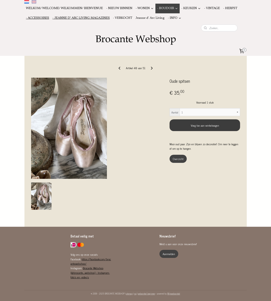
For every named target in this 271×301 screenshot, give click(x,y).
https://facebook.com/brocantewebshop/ (91, 261)
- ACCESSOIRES (37, 18)
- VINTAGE (212, 8)
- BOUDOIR (167, 8)
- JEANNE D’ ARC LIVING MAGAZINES (81, 18)
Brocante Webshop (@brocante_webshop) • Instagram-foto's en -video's (90, 272)
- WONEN (145, 8)
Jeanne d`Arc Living (150, 18)
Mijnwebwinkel (173, 293)
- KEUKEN (191, 8)
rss (135, 293)
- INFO (174, 18)
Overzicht (178, 158)
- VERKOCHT (122, 18)
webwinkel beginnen (146, 293)
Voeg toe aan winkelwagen (205, 125)
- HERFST (230, 8)
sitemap (129, 293)
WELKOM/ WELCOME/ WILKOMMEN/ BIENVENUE (64, 8)
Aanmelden (169, 253)
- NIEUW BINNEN (119, 8)
